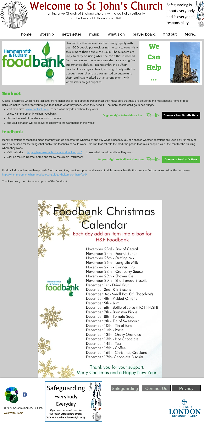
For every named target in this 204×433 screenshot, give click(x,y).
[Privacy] (186, 388)
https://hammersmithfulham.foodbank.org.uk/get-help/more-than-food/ (44, 174)
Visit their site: (17, 152)
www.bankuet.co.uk (37, 109)
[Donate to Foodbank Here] (181, 159)
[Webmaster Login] (14, 413)
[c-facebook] (25, 394)
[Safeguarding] (125, 388)
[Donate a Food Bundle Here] (181, 115)
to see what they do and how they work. (74, 109)
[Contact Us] (156, 388)
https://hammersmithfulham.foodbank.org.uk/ (54, 152)
